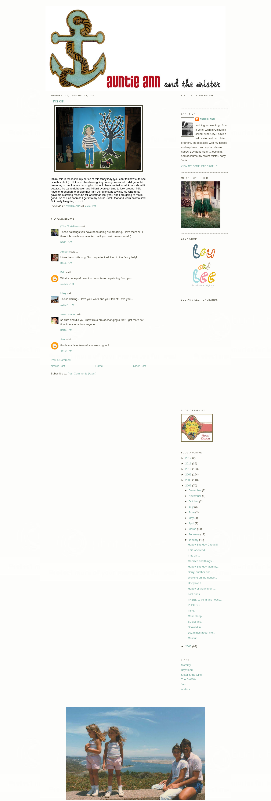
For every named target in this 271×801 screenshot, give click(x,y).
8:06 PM (66, 329)
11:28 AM (67, 283)
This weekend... (197, 550)
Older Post (139, 365)
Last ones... (195, 594)
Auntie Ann (207, 119)
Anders (185, 689)
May (192, 517)
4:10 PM (66, 350)
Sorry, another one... (200, 572)
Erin (62, 272)
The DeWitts (188, 679)
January (194, 539)
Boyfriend (187, 669)
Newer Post (58, 365)
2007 (188, 485)
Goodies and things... (201, 561)
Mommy (186, 665)
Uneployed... (195, 583)
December (195, 490)
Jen (62, 339)
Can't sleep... (196, 616)
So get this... (195, 621)
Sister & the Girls (191, 674)
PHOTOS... (195, 605)
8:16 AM (66, 262)
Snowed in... (195, 627)
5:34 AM (66, 241)
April (192, 523)
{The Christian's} (70, 226)
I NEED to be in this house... (205, 599)
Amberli (65, 251)
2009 (188, 474)
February (194, 534)
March (193, 528)
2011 (188, 463)
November (195, 495)
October (194, 501)
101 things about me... (201, 632)
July (191, 506)
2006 (188, 646)
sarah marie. (68, 314)
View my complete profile (199, 166)
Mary (63, 293)
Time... (192, 610)
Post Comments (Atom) (82, 373)
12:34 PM (67, 304)
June (192, 512)
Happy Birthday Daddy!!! (203, 544)
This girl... (194, 555)
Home (99, 365)
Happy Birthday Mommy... (203, 566)
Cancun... (194, 638)
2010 (188, 469)
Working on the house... (202, 577)
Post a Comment (61, 360)
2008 (188, 480)
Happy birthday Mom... (202, 588)
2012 (188, 458)
